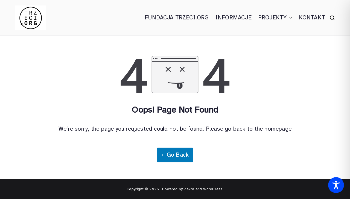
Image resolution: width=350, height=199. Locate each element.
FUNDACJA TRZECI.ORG (177, 17)
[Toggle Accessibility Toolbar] (336, 185)
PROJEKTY (275, 18)
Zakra (189, 189)
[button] (289, 18)
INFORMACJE (233, 17)
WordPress (213, 189)
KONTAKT (312, 17)
